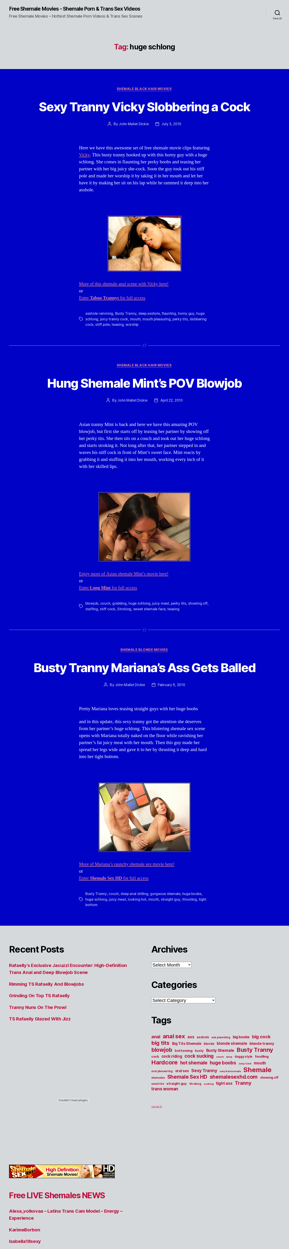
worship (132, 347)
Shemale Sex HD (187, 1132)
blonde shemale (232, 1098)
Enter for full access (113, 320)
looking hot (137, 954)
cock (155, 1111)
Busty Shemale (220, 1105)
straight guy (171, 954)
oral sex (182, 1126)
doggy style (243, 1111)
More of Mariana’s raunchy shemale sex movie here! (129, 920)
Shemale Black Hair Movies (144, 95)
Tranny (243, 1138)
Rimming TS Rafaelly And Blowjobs (48, 1039)
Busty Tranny (126, 336)
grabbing (120, 642)
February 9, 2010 (171, 740)
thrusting (189, 954)
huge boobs (193, 949)
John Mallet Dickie (133, 146)
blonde (209, 1099)
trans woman (164, 1144)
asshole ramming (99, 336)
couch (106, 642)
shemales (158, 1132)
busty (199, 1106)
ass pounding (220, 1092)
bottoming (184, 1106)
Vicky (84, 177)
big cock (261, 1091)
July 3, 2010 (171, 146)
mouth (135, 341)
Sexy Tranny (204, 1125)
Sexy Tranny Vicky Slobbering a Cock (144, 120)
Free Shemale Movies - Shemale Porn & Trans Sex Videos (70, 11)
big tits (160, 1098)
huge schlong (140, 642)
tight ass (224, 1138)
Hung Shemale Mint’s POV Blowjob (144, 413)
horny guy (187, 336)
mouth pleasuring (156, 341)
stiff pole (102, 347)
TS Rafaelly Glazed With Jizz (41, 1074)
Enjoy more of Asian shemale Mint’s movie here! (125, 613)
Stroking (131, 647)
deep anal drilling (135, 949)
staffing (98, 647)
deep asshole (150, 336)
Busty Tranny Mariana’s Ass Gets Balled (144, 714)
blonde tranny (261, 1098)
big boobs (241, 1092)
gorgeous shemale (166, 949)
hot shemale (193, 1118)
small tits (157, 1138)
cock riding (171, 1111)
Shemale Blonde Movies (144, 689)
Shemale (257, 1125)
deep (229, 1111)
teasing (118, 347)
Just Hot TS (156, 1161)
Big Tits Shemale (186, 1098)
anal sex (174, 1091)
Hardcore (164, 1117)
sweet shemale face (156, 647)
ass (190, 1091)
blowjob (92, 642)
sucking (208, 1139)
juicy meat (161, 642)
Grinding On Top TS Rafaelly (40, 1050)
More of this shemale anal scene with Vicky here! (125, 306)
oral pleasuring (162, 1126)
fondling (262, 1112)
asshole (203, 1092)
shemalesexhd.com (234, 1132)
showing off (269, 1132)
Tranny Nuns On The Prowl (39, 1062)
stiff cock (114, 647)
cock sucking (199, 1111)
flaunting (170, 336)
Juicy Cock (244, 1118)
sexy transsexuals (230, 1126)
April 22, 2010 (172, 439)
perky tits (181, 341)
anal (155, 1091)
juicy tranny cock (114, 341)
